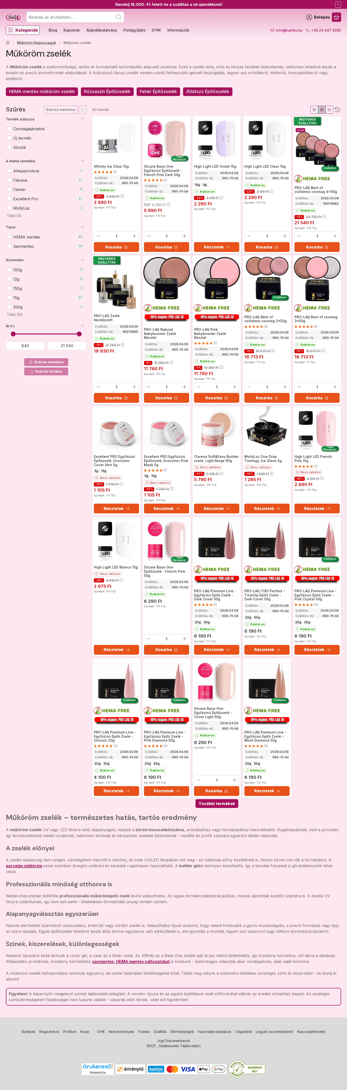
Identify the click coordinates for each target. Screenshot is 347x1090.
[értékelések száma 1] (105, 171)
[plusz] (134, 236)
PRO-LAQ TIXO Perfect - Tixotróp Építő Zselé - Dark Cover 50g (264, 595)
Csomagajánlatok (29, 128)
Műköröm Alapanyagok (36, 43)
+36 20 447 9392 (326, 30)
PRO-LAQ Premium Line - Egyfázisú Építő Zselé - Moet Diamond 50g (265, 736)
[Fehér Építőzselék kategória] (158, 91)
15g (48, 297)
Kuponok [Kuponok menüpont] (72, 30)
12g (48, 279)
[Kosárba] (116, 247)
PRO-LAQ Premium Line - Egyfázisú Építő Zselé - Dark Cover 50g (215, 595)
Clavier (48, 189)
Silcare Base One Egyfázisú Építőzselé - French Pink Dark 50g (163, 170)
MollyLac (48, 208)
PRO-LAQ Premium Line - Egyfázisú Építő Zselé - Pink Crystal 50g (315, 595)
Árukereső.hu (98, 1072)
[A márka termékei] (83, 161)
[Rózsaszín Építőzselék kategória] (107, 91)
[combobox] (75, 17)
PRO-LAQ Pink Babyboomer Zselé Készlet (210, 333)
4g (205, 185)
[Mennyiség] (116, 236)
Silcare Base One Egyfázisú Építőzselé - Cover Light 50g (213, 712)
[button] (14, 215)
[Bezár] (338, 4)
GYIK (101, 1032)
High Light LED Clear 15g (265, 166)
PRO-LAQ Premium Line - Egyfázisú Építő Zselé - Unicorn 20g (115, 736)
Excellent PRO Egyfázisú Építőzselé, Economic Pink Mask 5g (166, 460)
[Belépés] (318, 17)
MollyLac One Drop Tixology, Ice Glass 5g (263, 458)
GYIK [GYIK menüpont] (156, 30)
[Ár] (83, 326)
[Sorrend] (337, 110)
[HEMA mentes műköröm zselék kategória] (42, 91)
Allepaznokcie (48, 170)
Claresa (48, 180)
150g (48, 288)
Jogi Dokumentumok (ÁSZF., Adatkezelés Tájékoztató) (173, 1043)
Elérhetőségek (182, 1032)
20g (198, 622)
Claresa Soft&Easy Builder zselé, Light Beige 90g (216, 458)
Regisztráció (49, 1032)
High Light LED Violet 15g (215, 166)
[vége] (67, 345)
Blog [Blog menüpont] (53, 30)
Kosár (84, 1032)
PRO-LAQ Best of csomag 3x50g (315, 319)
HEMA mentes (48, 237)
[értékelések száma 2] (155, 180)
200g (48, 307)
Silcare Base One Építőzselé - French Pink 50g (164, 571)
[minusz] (98, 236)
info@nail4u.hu (289, 30)
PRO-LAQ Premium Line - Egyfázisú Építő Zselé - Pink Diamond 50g (165, 736)
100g (48, 269)
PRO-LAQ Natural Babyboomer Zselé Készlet (160, 333)
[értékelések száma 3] (256, 326)
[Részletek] (216, 247)
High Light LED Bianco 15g (116, 567)
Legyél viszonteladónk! (274, 1032)
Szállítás (160, 1032)
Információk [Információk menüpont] (178, 30)
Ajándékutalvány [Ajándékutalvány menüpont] (101, 30)
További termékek (217, 803)
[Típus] (83, 227)
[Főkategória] (8, 43)
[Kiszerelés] (83, 260)
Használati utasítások (214, 1032)
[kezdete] (25, 345)
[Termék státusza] (83, 119)
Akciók (19, 147)
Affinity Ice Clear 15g (111, 166)
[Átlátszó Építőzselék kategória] (207, 91)
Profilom (69, 1032)
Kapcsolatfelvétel (311, 1032)
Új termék (22, 138)
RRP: (157, 204)
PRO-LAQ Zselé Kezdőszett (107, 318)
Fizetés (144, 1032)
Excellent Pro (48, 198)
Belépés (28, 1032)
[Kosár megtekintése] (336, 17)
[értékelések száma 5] (306, 326)
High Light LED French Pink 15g (313, 458)
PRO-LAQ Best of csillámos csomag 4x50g (315, 189)
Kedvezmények (121, 1032)
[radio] (314, 110)
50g (207, 622)
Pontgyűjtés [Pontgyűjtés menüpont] (134, 30)
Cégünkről (243, 1032)
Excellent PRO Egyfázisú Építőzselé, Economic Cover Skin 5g (114, 460)
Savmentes (48, 246)
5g (96, 471)
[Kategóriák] (23, 30)
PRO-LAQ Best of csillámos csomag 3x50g (265, 319)
